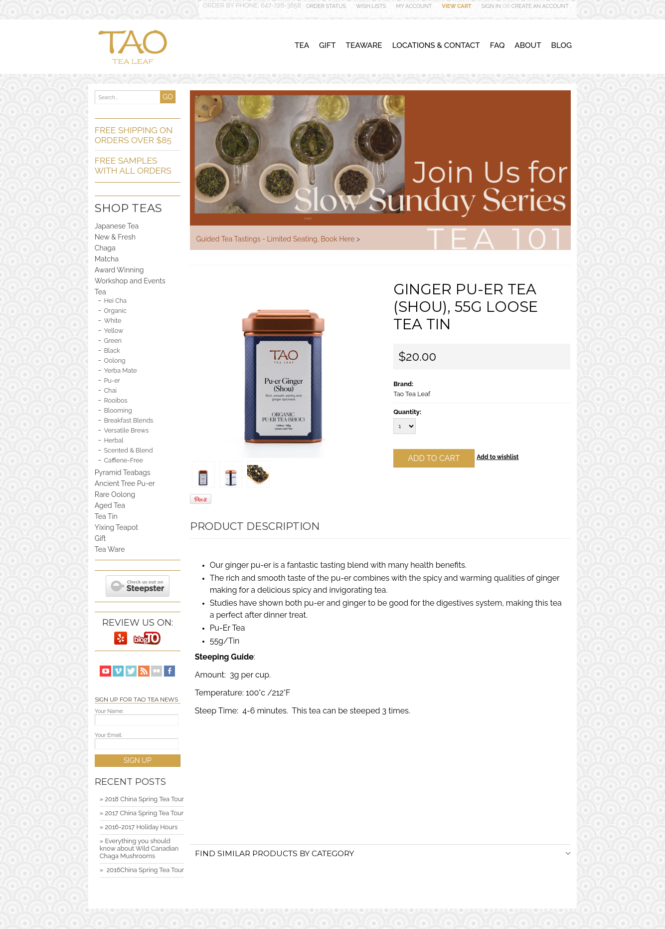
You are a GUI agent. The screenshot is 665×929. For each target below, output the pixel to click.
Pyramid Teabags (123, 472)
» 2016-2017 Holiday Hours (139, 827)
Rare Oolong (115, 494)
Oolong (114, 360)
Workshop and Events (130, 281)
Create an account (540, 6)
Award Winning (119, 270)
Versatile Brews (126, 430)
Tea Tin (106, 516)
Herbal (113, 440)
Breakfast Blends (128, 420)
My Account (414, 6)
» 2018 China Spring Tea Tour (142, 799)
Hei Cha (115, 300)
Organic (115, 310)
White (112, 320)
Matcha (107, 259)
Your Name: (109, 711)
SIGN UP (138, 760)
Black (112, 350)
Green (113, 340)
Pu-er (112, 380)
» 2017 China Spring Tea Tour (141, 813)
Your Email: (108, 735)
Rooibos (115, 400)
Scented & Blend (128, 450)
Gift (100, 538)
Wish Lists (371, 6)
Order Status (326, 6)
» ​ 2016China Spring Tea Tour (142, 870)
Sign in (491, 6)
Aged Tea (110, 505)
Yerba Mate (120, 370)
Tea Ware (110, 549)
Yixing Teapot (116, 527)
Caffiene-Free (123, 460)
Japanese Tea (117, 226)
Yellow (113, 330)
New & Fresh (115, 237)
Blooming (118, 410)
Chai (110, 390)
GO (168, 97)
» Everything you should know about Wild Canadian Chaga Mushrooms (139, 848)
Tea (100, 292)
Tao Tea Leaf (411, 394)
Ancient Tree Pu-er (125, 483)
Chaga (105, 248)
